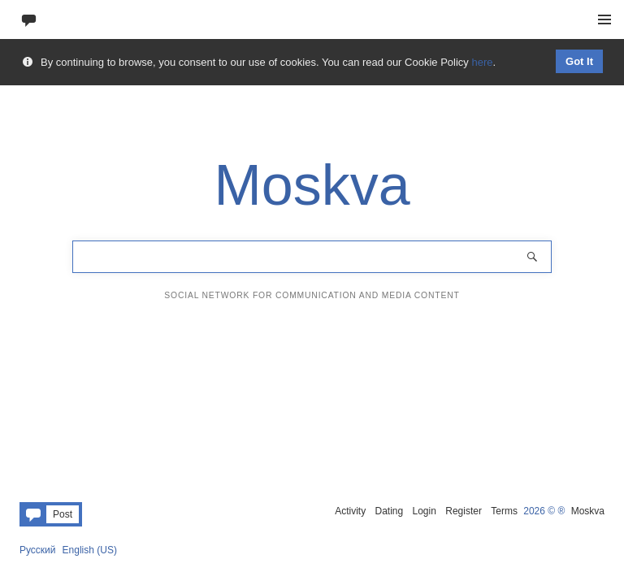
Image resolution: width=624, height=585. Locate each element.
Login (424, 511)
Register (463, 511)
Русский (38, 550)
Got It (579, 61)
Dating (389, 511)
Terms (504, 511)
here (481, 62)
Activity (350, 511)
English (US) (90, 550)
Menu (604, 19)
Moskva (587, 511)
